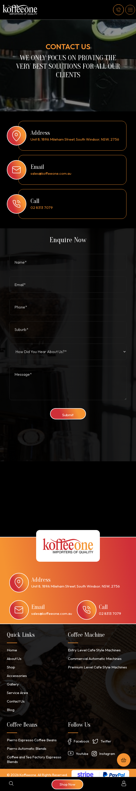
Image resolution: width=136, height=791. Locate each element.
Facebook (81, 737)
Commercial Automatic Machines (93, 657)
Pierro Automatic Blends (25, 745)
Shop (11, 665)
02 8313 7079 (42, 207)
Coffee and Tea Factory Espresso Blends (33, 755)
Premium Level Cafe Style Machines (95, 665)
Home (11, 648)
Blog (10, 706)
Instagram (107, 750)
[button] (130, 10)
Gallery (12, 682)
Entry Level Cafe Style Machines (92, 648)
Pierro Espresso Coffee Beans (30, 736)
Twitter (106, 737)
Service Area (17, 690)
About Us (14, 657)
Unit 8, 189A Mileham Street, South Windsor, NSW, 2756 (75, 139)
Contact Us (15, 698)
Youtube (82, 750)
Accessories (16, 673)
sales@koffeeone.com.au (51, 173)
